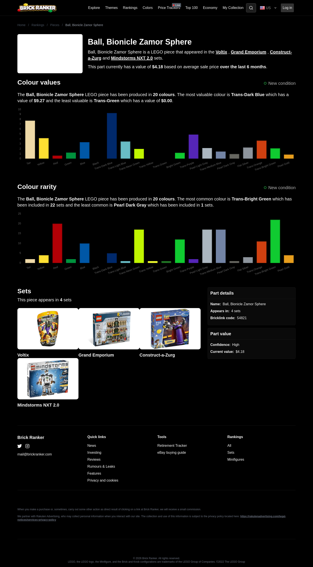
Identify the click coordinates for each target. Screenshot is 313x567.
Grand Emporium (248, 52)
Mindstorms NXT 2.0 (132, 58)
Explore (94, 8)
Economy (210, 8)
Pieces (54, 25)
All (229, 445)
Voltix (221, 52)
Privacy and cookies (102, 480)
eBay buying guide (171, 452)
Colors (148, 8)
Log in (287, 8)
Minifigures (235, 459)
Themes (111, 8)
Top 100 (191, 8)
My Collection (233, 8)
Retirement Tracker (172, 445)
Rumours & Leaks (101, 466)
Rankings (130, 8)
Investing (94, 452)
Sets (230, 452)
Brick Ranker (30, 437)
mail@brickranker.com (34, 454)
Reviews (93, 459)
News (91, 445)
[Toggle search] (251, 7)
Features (94, 473)
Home (21, 25)
